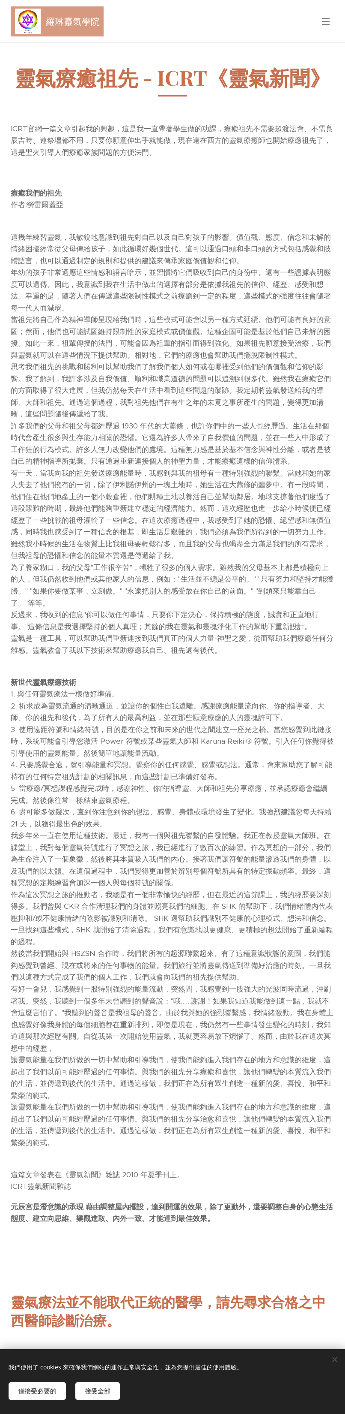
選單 (326, 21)
